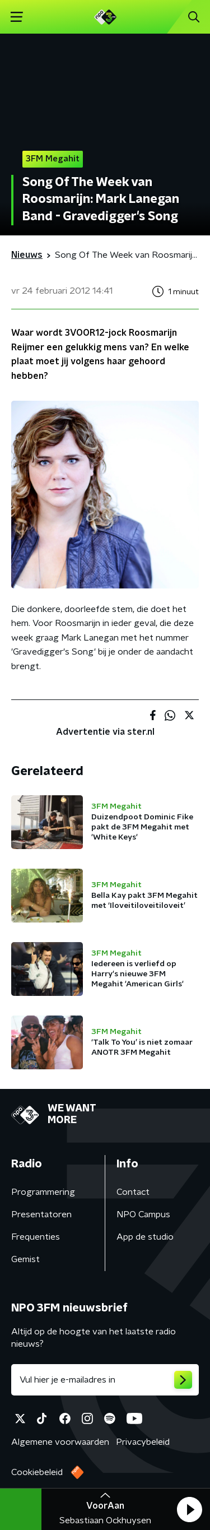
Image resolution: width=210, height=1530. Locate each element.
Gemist (25, 1259)
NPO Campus (143, 1214)
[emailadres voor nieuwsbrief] (105, 1379)
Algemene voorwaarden (60, 1442)
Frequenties (35, 1236)
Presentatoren (41, 1214)
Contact (133, 1192)
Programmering (43, 1192)
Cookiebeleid (37, 1472)
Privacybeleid (143, 1442)
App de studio (145, 1236)
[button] (189, 1509)
